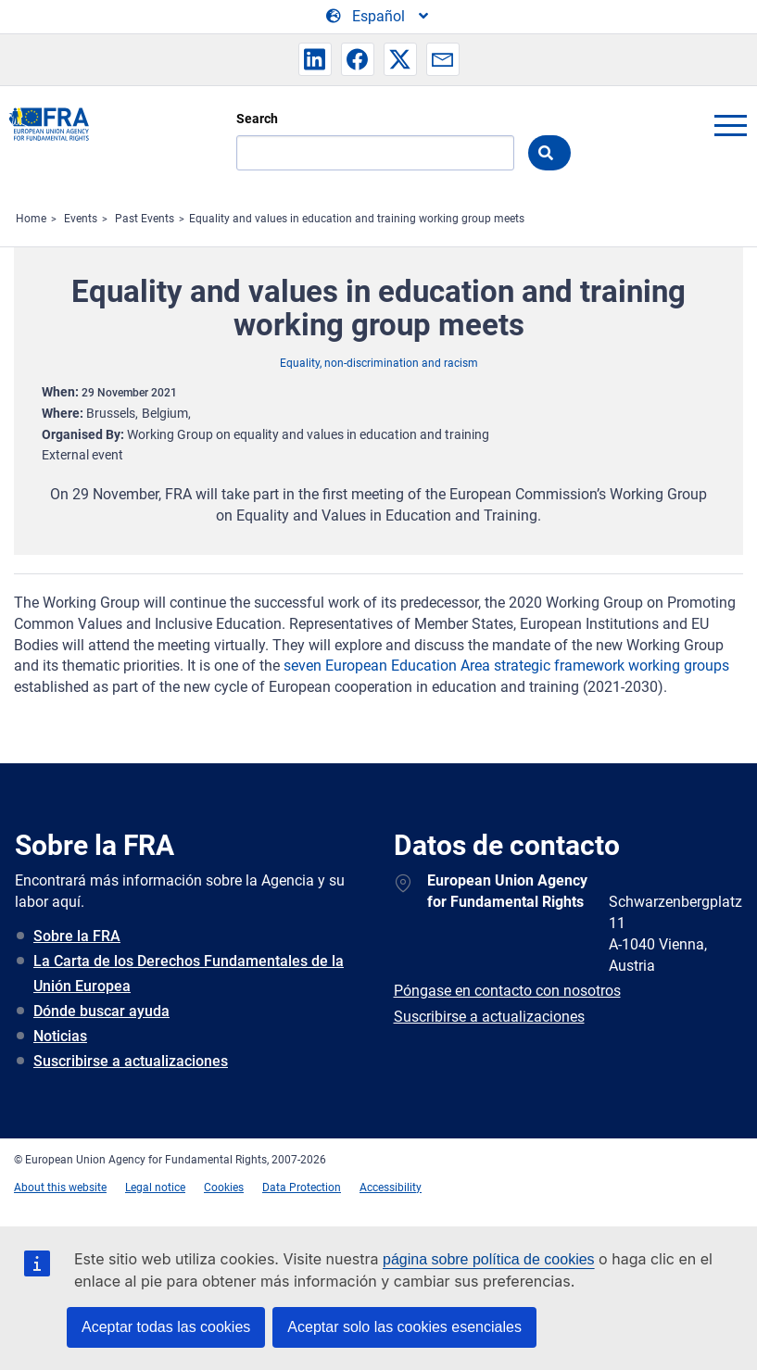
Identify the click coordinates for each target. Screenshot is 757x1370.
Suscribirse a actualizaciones (130, 1061)
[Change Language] (378, 16)
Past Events (144, 218)
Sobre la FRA (76, 936)
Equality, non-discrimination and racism (379, 363)
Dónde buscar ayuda (101, 1011)
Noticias (60, 1036)
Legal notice (155, 1187)
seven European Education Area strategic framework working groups (506, 665)
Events (80, 218)
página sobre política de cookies (489, 1259)
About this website (60, 1187)
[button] (315, 59)
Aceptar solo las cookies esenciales (404, 1327)
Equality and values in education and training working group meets (356, 218)
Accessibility (391, 1187)
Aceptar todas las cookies (166, 1327)
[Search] (375, 152)
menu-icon (730, 125)
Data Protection (301, 1187)
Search (257, 118)
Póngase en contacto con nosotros (507, 990)
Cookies (224, 1187)
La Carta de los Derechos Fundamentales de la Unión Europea (188, 973)
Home (31, 218)
